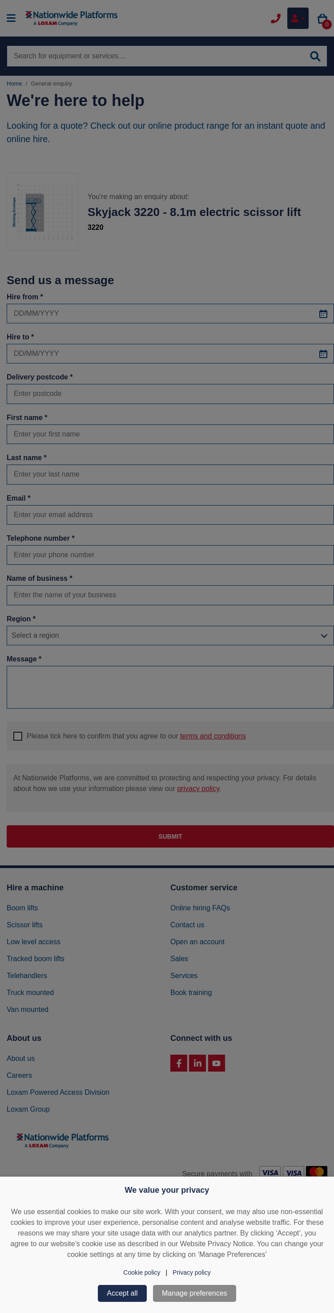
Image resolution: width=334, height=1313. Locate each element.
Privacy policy (192, 1272)
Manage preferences (194, 1293)
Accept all (122, 1293)
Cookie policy (141, 1272)
